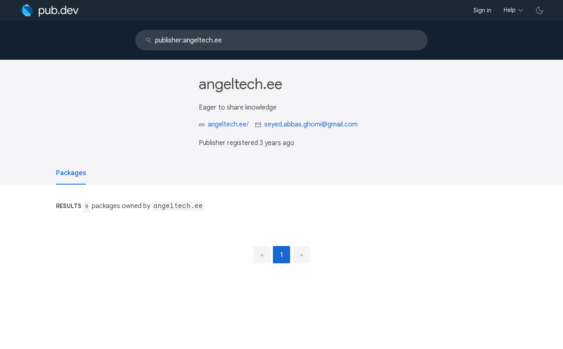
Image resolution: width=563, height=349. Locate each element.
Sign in (482, 10)
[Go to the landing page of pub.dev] (50, 10)
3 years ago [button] (277, 143)
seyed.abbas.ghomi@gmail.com (311, 124)
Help (510, 10)
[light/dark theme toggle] (539, 10)
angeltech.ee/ (228, 124)
